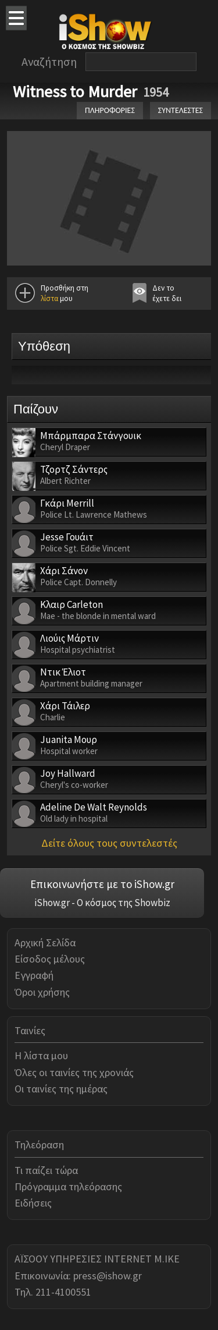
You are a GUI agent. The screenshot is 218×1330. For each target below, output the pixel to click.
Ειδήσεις (33, 1202)
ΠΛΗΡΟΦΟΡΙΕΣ (110, 110)
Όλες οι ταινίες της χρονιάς (74, 1072)
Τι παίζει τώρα (46, 1170)
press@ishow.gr (107, 1275)
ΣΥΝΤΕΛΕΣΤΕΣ (180, 110)
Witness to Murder (75, 91)
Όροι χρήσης (42, 992)
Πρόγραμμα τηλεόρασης (68, 1186)
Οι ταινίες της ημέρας (61, 1088)
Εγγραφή (34, 975)
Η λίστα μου (41, 1055)
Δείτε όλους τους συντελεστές (109, 843)
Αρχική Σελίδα (45, 942)
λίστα (49, 298)
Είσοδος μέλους (50, 958)
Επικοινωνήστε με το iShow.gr (102, 884)
